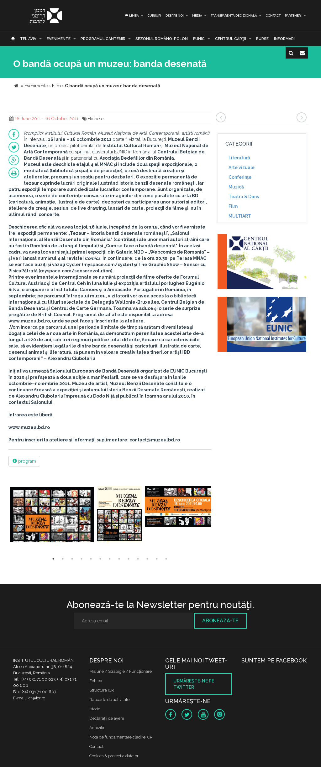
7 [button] (110, 559)
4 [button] (81, 559)
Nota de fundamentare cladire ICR (121, 737)
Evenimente (59, 39)
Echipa (95, 680)
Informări (284, 39)
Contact (273, 15)
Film (233, 206)
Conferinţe (240, 177)
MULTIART (240, 216)
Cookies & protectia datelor (114, 756)
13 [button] (166, 559)
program (24, 461)
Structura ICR (101, 690)
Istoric (94, 709)
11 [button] (147, 559)
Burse (262, 39)
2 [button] (63, 559)
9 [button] (128, 559)
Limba (131, 15)
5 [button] (91, 559)
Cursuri (154, 15)
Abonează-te (220, 621)
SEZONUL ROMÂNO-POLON (161, 39)
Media (197, 15)
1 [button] (53, 559)
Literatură (239, 157)
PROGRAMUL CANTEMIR (103, 39)
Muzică (236, 186)
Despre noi (175, 15)
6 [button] (100, 559)
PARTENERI (293, 15)
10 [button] (138, 559)
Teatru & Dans (244, 196)
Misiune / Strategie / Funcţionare (120, 671)
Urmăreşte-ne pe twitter (193, 684)
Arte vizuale (242, 167)
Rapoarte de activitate (109, 699)
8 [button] (119, 559)
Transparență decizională (234, 15)
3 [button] (72, 559)
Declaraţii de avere (106, 718)
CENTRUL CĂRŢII (230, 39)
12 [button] (157, 559)
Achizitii (96, 727)
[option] (51, 515)
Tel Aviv (28, 39)
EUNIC (199, 39)
